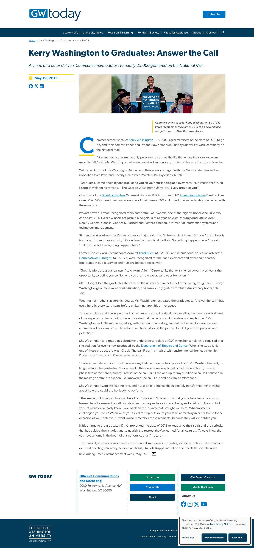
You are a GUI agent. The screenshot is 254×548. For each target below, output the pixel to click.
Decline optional (214, 537)
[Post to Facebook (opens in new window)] (31, 86)
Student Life (70, 32)
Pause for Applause (176, 32)
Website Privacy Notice (219, 524)
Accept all (237, 537)
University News (93, 32)
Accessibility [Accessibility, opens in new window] (160, 536)
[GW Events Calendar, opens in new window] (203, 477)
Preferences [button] (188, 537)
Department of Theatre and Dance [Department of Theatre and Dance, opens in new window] (164, 345)
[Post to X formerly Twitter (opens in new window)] (36, 86)
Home (32, 40)
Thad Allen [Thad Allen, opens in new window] (146, 253)
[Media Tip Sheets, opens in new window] (203, 487)
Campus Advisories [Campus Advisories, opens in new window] (160, 531)
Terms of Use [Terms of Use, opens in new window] (174, 536)
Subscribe (214, 14)
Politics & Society (148, 32)
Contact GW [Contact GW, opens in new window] (147, 536)
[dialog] (215, 530)
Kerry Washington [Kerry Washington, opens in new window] (141, 140)
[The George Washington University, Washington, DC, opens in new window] (40, 533)
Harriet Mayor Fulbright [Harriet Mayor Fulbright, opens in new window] (95, 258)
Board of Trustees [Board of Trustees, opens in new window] (113, 195)
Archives (211, 32)
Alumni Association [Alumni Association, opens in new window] (193, 195)
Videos (196, 32)
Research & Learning (120, 32)
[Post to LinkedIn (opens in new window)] (41, 86)
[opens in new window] (184, 506)
